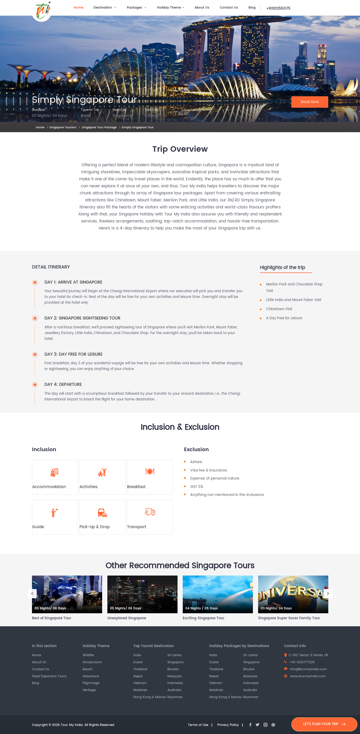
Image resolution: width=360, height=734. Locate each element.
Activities (88, 487)
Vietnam (139, 683)
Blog (252, 7)
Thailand (140, 669)
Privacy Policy (228, 725)
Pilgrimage (91, 683)
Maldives (140, 690)
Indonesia (175, 683)
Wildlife (88, 655)
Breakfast (136, 487)
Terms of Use (198, 725)
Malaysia (174, 676)
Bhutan (173, 669)
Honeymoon (92, 662)
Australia (174, 690)
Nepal (137, 676)
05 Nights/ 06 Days (50, 609)
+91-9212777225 (299, 662)
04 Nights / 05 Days (201, 609)
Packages (137, 7)
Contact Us (229, 7)
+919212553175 (278, 8)
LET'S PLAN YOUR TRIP (324, 724)
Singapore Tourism (62, 127)
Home (78, 7)
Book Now (310, 102)
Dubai (138, 662)
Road (86, 116)
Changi (152, 116)
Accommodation (49, 487)
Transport (136, 527)
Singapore (122, 116)
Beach (88, 669)
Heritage (89, 690)
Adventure (91, 676)
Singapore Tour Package (99, 127)
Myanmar (175, 697)
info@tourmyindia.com (305, 669)
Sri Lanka (174, 655)
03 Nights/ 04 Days (50, 116)
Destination (105, 7)
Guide (38, 527)
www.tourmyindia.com (305, 676)
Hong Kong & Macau (149, 697)
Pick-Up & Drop (95, 527)
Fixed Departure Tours (49, 676)
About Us (202, 7)
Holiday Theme (170, 7)
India (137, 655)
